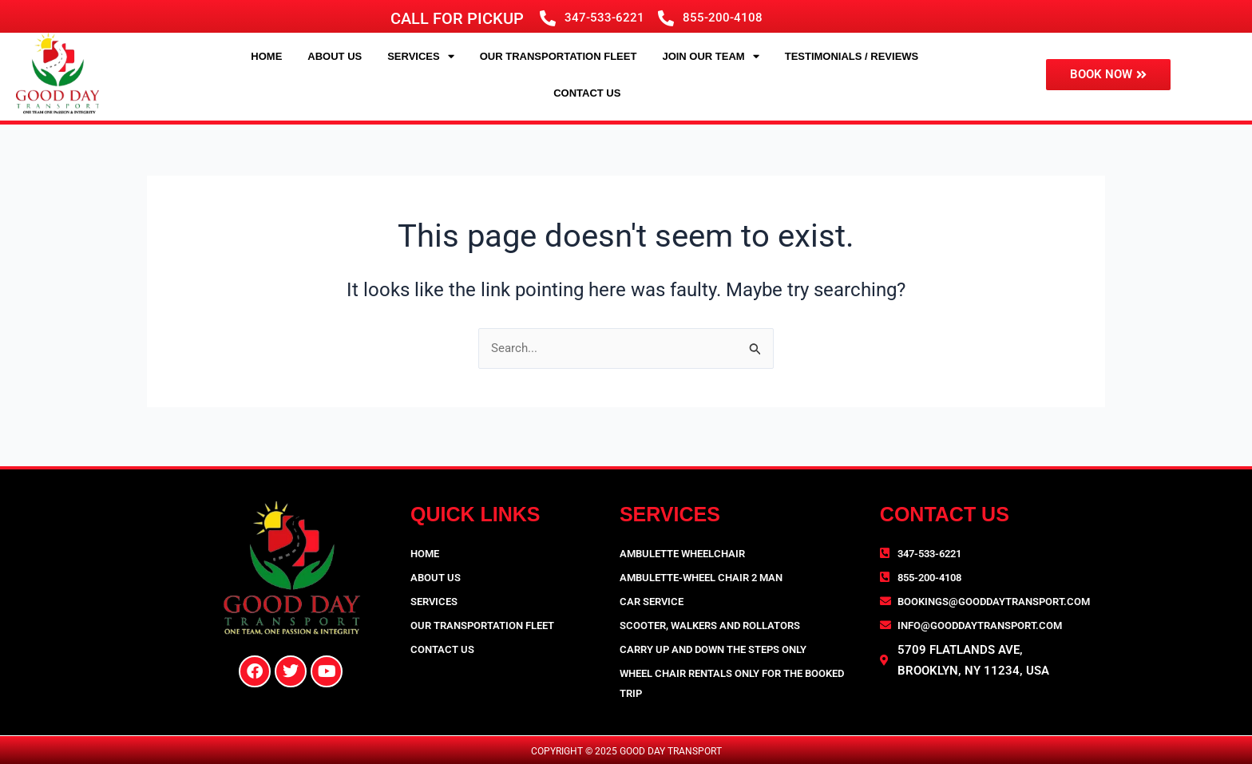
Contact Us (586, 93)
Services (420, 56)
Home (266, 56)
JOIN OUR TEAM (710, 56)
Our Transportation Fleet (558, 56)
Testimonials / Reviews (852, 56)
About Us (334, 56)
